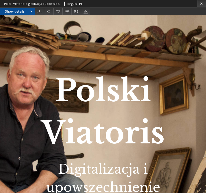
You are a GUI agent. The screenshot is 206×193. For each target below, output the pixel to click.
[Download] (39, 11)
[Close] (201, 3)
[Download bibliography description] (67, 11)
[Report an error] (85, 11)
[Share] (48, 11)
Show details (19, 11)
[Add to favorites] (57, 11)
